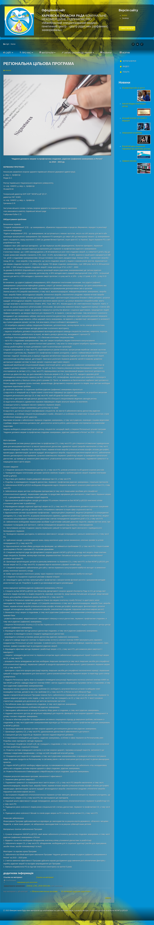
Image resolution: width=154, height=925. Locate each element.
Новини (106, 53)
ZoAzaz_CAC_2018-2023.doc (38, 886)
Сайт (7, 53)
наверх (108, 898)
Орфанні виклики (129, 161)
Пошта (126, 72)
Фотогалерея (129, 61)
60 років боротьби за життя (133, 88)
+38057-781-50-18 (127, 28)
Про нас (25, 53)
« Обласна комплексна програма (44, 891)
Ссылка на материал (45, 877)
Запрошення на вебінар (132, 133)
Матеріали (46, 53)
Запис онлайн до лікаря (77, 53)
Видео (126, 66)
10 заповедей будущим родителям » (76, 891)
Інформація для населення (27, 882)
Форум (125, 53)
